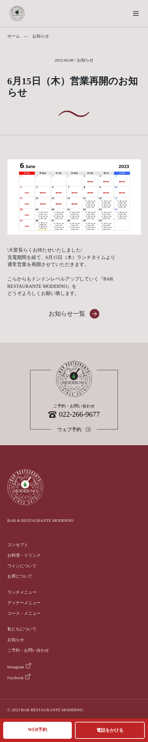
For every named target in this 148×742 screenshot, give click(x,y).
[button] (135, 13)
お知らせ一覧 (67, 313)
